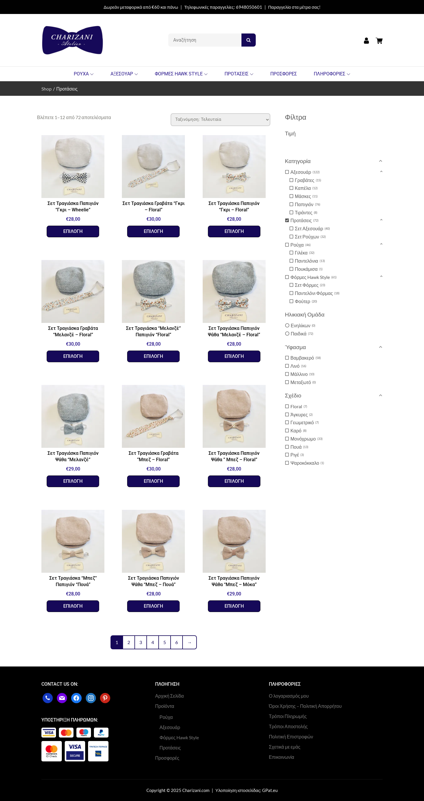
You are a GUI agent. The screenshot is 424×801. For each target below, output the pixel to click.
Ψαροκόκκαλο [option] (307, 463)
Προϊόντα (164, 706)
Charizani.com (195, 790)
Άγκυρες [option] (301, 414)
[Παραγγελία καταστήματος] (220, 119)
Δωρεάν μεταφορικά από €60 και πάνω (141, 7)
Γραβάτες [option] (308, 180)
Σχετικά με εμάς (284, 746)
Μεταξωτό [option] (303, 382)
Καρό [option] (298, 430)
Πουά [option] (299, 447)
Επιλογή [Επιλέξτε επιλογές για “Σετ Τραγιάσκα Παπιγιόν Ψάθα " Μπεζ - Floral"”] (234, 481)
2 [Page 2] (128, 642)
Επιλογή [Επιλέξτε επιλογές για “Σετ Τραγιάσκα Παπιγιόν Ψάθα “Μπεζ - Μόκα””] (234, 606)
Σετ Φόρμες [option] (310, 285)
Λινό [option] (298, 366)
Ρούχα (166, 717)
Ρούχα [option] (300, 245)
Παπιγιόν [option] (307, 204)
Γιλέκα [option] (304, 253)
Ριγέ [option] (297, 455)
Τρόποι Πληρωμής (288, 716)
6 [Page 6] (176, 642)
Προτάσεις (170, 747)
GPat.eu (270, 790)
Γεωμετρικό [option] (304, 422)
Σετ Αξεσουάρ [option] (312, 228)
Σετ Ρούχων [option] (310, 237)
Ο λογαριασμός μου (289, 696)
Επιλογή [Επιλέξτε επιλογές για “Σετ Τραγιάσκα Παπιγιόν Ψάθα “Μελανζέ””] (73, 481)
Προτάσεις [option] (304, 220)
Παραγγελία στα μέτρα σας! (294, 7)
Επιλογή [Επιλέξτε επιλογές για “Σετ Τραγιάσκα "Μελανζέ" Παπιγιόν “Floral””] (153, 356)
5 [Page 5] (164, 642)
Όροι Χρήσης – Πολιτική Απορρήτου (305, 706)
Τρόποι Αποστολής (288, 726)
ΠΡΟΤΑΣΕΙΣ (239, 74)
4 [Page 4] (152, 642)
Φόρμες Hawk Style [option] (313, 277)
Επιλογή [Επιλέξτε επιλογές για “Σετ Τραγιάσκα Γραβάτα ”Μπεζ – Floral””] (153, 481)
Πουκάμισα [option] (309, 269)
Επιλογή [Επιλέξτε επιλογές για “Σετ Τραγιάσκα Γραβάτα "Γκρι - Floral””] (153, 231)
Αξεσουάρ (170, 727)
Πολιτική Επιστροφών (291, 736)
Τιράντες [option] (306, 212)
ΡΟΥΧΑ (84, 74)
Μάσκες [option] (306, 196)
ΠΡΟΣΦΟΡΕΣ (283, 74)
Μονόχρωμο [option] (306, 439)
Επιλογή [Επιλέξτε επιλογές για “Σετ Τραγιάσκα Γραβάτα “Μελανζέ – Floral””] (73, 356)
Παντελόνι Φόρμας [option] (317, 293)
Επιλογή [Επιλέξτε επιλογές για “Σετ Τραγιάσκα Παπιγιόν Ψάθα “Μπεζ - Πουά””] (153, 606)
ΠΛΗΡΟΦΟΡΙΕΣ (332, 74)
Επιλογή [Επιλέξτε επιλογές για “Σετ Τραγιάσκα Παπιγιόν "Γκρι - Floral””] (234, 231)
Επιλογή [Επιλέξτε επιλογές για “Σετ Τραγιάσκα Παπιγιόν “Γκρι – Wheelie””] (73, 231)
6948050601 (249, 7)
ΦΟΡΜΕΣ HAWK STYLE (181, 74)
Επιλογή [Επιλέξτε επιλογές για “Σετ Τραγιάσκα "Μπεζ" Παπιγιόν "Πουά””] (73, 606)
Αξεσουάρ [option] (305, 172)
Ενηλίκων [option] (303, 325)
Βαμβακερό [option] (305, 358)
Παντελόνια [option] (310, 261)
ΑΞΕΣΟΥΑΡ (124, 74)
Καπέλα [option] (306, 188)
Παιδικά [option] (302, 333)
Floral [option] (298, 406)
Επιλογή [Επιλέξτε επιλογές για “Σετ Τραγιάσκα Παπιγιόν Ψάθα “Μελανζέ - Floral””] (234, 356)
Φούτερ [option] (306, 301)
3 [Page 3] (140, 642)
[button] (334, 161)
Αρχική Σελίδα (169, 696)
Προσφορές (167, 758)
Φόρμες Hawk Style (179, 737)
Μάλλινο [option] (302, 374)
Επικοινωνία (281, 757)
